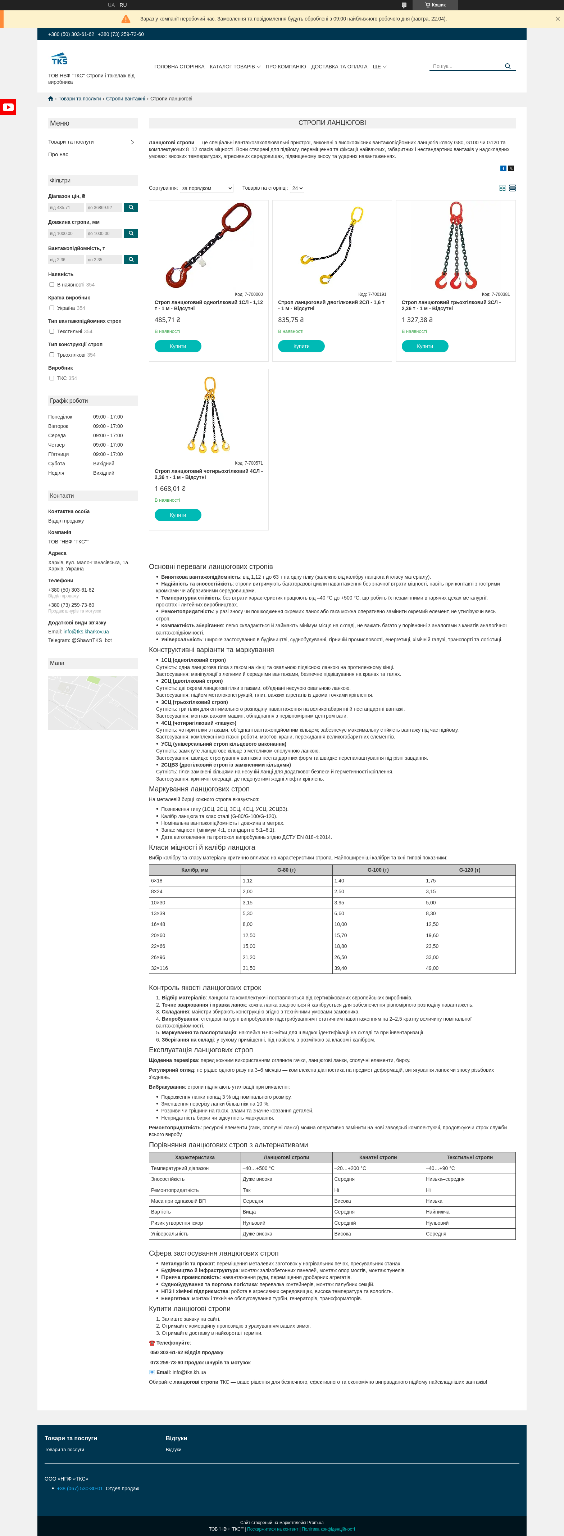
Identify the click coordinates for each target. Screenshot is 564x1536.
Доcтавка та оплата (339, 66)
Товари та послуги (79, 98)
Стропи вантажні (125, 98)
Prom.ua (316, 1522)
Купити (178, 346)
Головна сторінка (179, 66)
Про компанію (286, 66)
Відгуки (173, 1449)
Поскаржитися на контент (272, 1529)
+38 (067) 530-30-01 (80, 1488)
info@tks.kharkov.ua (86, 631)
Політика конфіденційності (328, 1529)
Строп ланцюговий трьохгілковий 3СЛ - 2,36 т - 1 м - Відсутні (451, 305)
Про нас (58, 154)
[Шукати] (508, 66)
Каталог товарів (232, 66)
